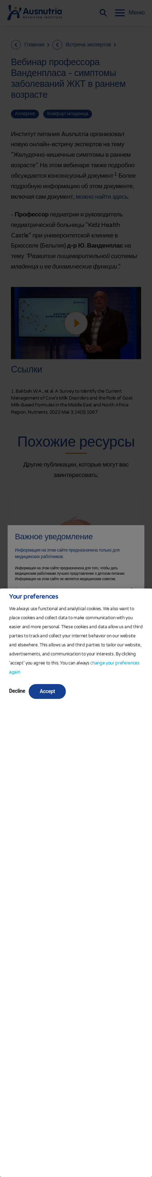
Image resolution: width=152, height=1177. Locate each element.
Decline (17, 691)
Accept (47, 691)
